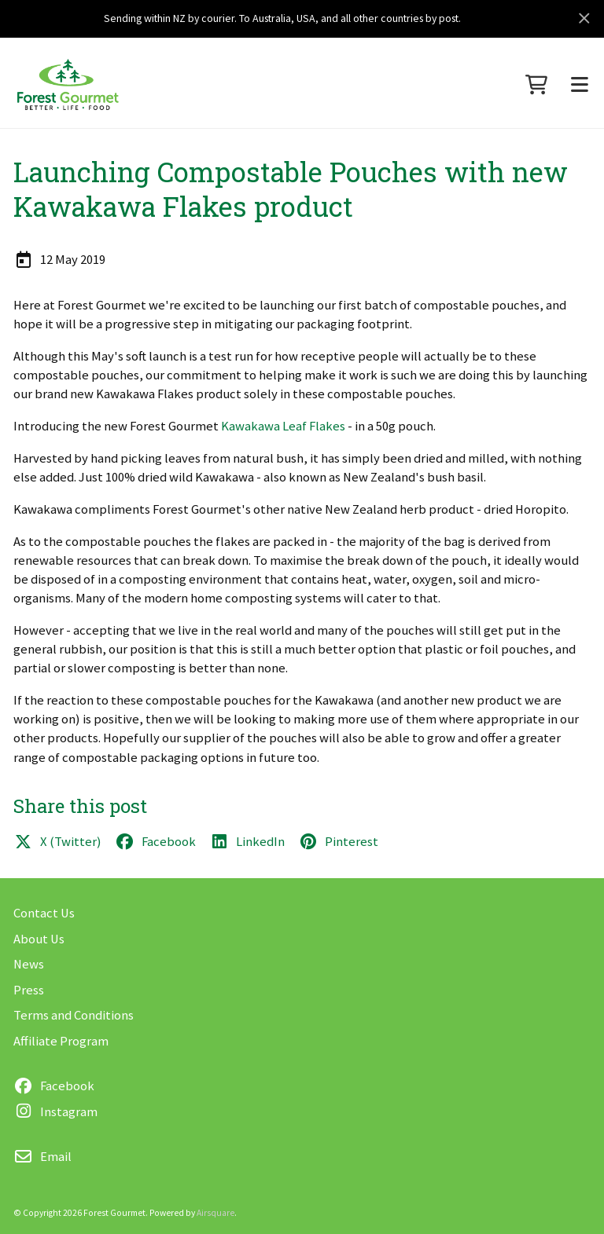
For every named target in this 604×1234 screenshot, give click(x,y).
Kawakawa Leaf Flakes (283, 426)
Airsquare (215, 1212)
